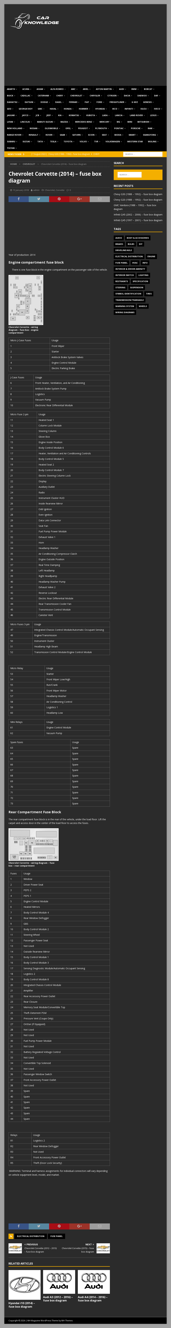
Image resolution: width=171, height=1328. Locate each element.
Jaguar (11, 115)
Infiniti (129, 108)
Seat (104, 134)
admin (36, 190)
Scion (91, 134)
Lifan (10, 121)
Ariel (86, 89)
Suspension (136, 287)
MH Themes (67, 1320)
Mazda (64, 121)
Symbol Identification (128, 293)
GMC (40, 108)
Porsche (135, 128)
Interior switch (124, 275)
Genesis (147, 102)
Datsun (29, 102)
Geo (9, 108)
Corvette (60, 190)
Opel (68, 128)
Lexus (153, 115)
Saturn (76, 134)
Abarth (11, 89)
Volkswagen (113, 141)
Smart (132, 134)
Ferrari (73, 102)
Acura (25, 89)
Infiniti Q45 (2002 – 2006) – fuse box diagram (138, 214)
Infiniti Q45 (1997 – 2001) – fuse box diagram (138, 220)
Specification (140, 281)
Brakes (119, 244)
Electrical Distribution (30, 1236)
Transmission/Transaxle (129, 300)
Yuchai (11, 148)
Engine (151, 256)
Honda (67, 108)
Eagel (58, 102)
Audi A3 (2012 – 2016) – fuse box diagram (58, 1298)
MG (118, 121)
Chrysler (95, 95)
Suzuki (26, 141)
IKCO (114, 108)
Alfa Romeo (57, 89)
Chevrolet (76, 95)
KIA (59, 115)
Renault (33, 134)
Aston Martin (104, 89)
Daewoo (142, 95)
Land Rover (136, 115)
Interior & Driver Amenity (130, 269)
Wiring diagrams (124, 312)
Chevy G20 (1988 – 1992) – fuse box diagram (138, 199)
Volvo (83, 141)
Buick (10, 95)
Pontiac (119, 128)
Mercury (104, 121)
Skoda (117, 134)
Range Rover (14, 134)
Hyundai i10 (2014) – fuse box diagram (22, 1304)
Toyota (68, 141)
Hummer (83, 108)
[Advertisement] (85, 60)
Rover (49, 134)
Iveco (157, 108)
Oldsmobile (51, 128)
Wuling (152, 141)
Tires (149, 293)
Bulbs (131, 244)
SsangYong (149, 134)
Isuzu (143, 108)
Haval (53, 108)
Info (145, 262)
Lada (105, 115)
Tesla (53, 141)
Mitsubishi (143, 121)
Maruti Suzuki (45, 121)
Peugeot (83, 128)
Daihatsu (12, 102)
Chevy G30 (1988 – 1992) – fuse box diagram (138, 194)
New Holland (14, 128)
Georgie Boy (26, 108)
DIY (140, 244)
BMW (134, 89)
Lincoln (25, 121)
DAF (156, 95)
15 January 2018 (21, 190)
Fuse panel (56, 1236)
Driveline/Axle (123, 250)
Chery (59, 95)
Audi (121, 89)
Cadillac (25, 95)
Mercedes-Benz (83, 121)
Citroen (112, 95)
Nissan (33, 128)
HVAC (135, 262)
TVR (96, 141)
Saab (62, 134)
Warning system (124, 306)
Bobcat (148, 89)
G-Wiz (135, 102)
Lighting (143, 275)
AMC (73, 89)
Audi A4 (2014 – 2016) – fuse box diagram (93, 1298)
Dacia (127, 95)
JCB (37, 115)
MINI (129, 121)
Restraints (121, 281)
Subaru (11, 141)
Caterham (43, 95)
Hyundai (100, 108)
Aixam (40, 89)
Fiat (87, 102)
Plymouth (101, 128)
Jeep (48, 115)
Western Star (135, 141)
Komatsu (74, 115)
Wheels (143, 306)
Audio (118, 238)
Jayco (25, 115)
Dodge (44, 102)
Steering (120, 287)
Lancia (118, 115)
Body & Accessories (138, 238)
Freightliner (117, 102)
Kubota (90, 115)
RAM (150, 128)
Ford (99, 102)
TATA (40, 141)
